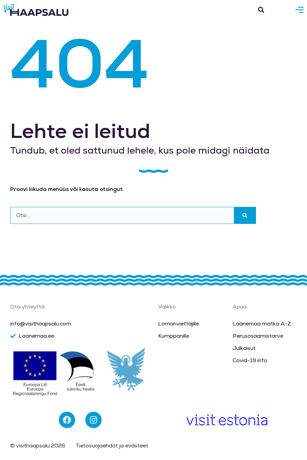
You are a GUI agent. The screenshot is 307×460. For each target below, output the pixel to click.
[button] (261, 9)
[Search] (245, 215)
